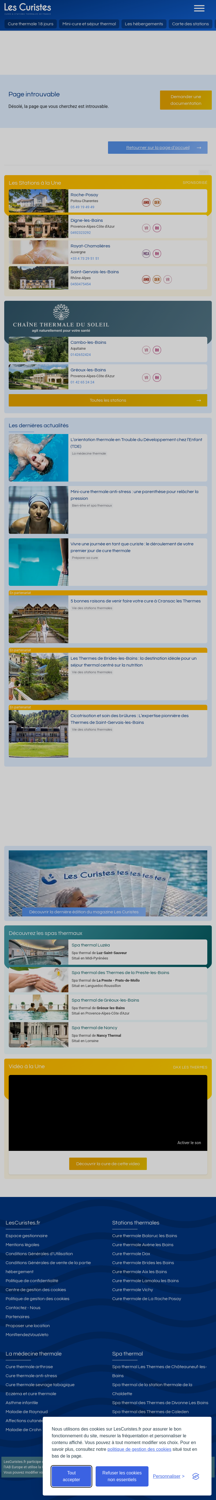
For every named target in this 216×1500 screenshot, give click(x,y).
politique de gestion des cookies (139, 1449)
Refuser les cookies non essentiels (122, 1476)
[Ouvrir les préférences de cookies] (168, 1476)
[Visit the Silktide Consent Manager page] (195, 1476)
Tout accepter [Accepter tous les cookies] (71, 1476)
